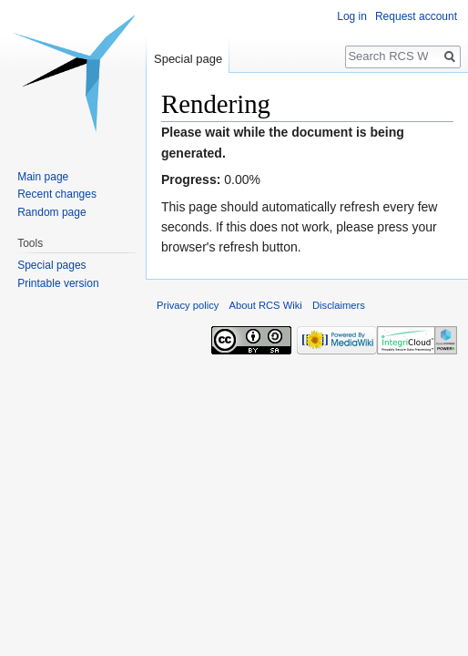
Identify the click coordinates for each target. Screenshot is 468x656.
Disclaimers (338, 305)
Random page (51, 212)
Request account (416, 16)
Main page (42, 176)
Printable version (57, 283)
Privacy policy (188, 305)
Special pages (51, 265)
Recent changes (57, 194)
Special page (188, 59)
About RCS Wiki (265, 305)
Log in (352, 16)
